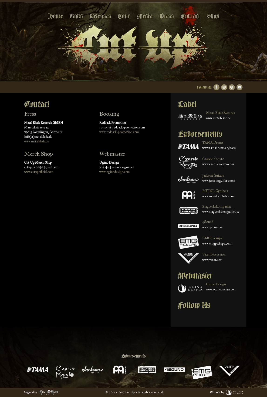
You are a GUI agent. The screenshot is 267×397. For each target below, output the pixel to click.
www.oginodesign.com (114, 172)
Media (144, 16)
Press (166, 16)
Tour (124, 16)
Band (76, 16)
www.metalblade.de (36, 141)
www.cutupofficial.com (38, 172)
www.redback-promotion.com (119, 132)
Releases (100, 16)
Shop (213, 16)
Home (55, 16)
